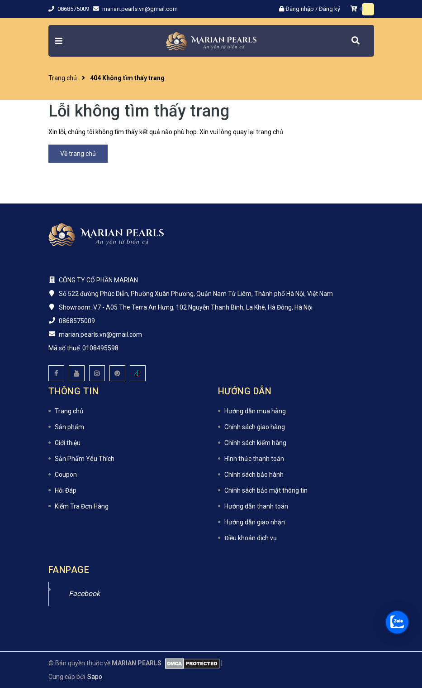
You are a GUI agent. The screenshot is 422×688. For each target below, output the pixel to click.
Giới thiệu (68, 442)
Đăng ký (329, 8)
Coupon (66, 474)
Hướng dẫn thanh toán (256, 506)
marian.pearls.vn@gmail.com (140, 8)
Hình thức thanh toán (254, 458)
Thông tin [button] (73, 391)
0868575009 (73, 8)
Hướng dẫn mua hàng (255, 411)
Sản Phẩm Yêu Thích (84, 458)
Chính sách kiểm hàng (255, 442)
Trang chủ (69, 411)
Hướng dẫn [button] (245, 391)
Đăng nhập (299, 8)
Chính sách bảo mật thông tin (266, 490)
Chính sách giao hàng (254, 427)
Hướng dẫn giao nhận (254, 522)
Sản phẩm (69, 427)
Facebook (84, 593)
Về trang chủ (78, 153)
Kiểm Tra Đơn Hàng (82, 506)
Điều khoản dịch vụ (250, 538)
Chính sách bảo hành (254, 474)
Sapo (94, 676)
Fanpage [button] (69, 569)
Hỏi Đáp (65, 490)
